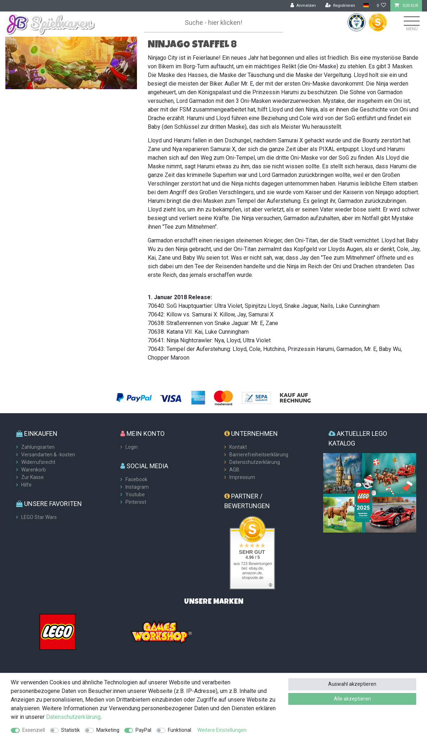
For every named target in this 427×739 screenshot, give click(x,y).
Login (131, 447)
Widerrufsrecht (38, 462)
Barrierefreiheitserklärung (258, 454)
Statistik (70, 730)
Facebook (136, 479)
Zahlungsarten (38, 447)
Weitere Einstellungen (222, 730)
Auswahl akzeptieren (352, 684)
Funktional (179, 730)
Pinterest (135, 502)
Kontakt (238, 447)
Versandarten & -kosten (48, 454)
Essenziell (33, 730)
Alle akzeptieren (352, 699)
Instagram (137, 487)
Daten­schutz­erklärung (73, 716)
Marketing (107, 730)
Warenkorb (33, 470)
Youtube (135, 494)
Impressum (242, 477)
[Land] (365, 5)
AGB (234, 470)
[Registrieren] (340, 6)
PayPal (143, 730)
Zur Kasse (32, 477)
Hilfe (26, 485)
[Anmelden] (303, 6)
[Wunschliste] (381, 6)
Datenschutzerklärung (254, 462)
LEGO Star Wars (39, 517)
